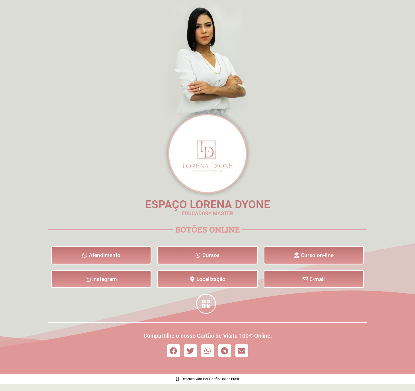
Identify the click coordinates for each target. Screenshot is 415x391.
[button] (173, 352)
